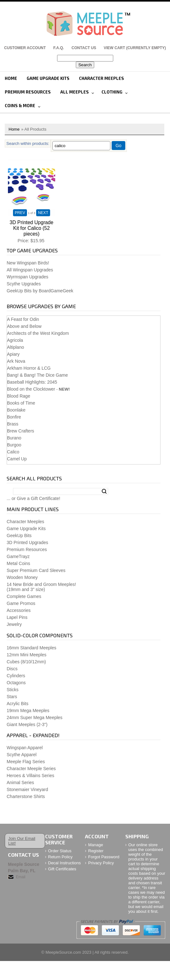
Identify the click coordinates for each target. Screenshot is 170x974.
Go (118, 145)
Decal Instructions (64, 862)
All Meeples (74, 91)
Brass (12, 423)
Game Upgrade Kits (48, 78)
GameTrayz (18, 556)
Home (11, 78)
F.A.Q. (58, 48)
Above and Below (24, 326)
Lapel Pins (17, 617)
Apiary (13, 354)
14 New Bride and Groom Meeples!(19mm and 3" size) (41, 587)
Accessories (18, 610)
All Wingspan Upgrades (30, 269)
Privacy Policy (101, 862)
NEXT (43, 213)
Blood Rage (18, 396)
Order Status (60, 850)
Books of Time (21, 403)
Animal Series (20, 782)
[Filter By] (81, 145)
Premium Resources (28, 91)
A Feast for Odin (23, 319)
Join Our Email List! (21, 841)
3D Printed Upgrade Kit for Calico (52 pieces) (31, 228)
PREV (20, 213)
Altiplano (15, 347)
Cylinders (16, 675)
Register (95, 850)
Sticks (12, 689)
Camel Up (17, 458)
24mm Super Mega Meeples (34, 717)
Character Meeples (101, 78)
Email (20, 877)
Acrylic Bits (17, 703)
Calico (13, 451)
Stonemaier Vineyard (27, 789)
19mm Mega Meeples (28, 710)
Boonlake (16, 409)
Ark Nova (16, 361)
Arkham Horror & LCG (29, 368)
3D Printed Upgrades (27, 542)
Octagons (16, 682)
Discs (12, 668)
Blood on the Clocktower (31, 389)
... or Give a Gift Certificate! (33, 498)
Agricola (15, 340)
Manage (95, 844)
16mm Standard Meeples (31, 647)
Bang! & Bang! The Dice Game (37, 375)
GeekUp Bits (19, 535)
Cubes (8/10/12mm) (26, 661)
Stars (12, 696)
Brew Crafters (20, 430)
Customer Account (25, 48)
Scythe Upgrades (24, 283)
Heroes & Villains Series (30, 775)
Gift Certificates (62, 869)
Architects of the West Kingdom (38, 333)
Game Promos (21, 603)
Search (104, 491)
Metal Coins (18, 563)
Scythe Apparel (21, 754)
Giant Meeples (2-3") (27, 724)
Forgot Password (103, 856)
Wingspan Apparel (25, 747)
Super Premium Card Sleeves (36, 570)
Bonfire (14, 416)
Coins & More (20, 105)
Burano (14, 437)
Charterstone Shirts (26, 796)
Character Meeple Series (31, 768)
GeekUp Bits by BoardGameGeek (40, 290)
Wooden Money (22, 577)
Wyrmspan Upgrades (27, 276)
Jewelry (14, 624)
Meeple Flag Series (26, 761)
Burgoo (14, 444)
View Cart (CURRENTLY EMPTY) (135, 48)
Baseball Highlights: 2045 (32, 382)
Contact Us (84, 48)
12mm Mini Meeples (26, 654)
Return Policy (60, 856)
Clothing (111, 91)
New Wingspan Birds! (28, 262)
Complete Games (24, 596)
